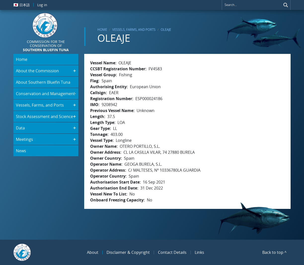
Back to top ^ (274, 252)
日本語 (21, 4)
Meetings (24, 139)
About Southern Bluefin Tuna (43, 82)
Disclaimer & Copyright (128, 252)
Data (20, 128)
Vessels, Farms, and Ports (133, 29)
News (21, 150)
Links (199, 252)
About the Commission (37, 71)
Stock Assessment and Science (44, 116)
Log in (42, 4)
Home (102, 29)
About (92, 252)
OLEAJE (166, 29)
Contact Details (172, 252)
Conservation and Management (45, 93)
